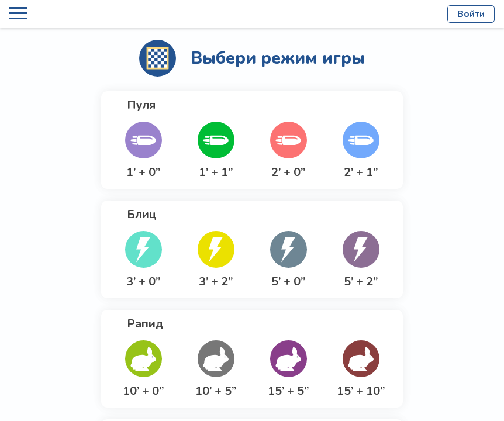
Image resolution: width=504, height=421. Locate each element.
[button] (143, 151)
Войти (471, 14)
